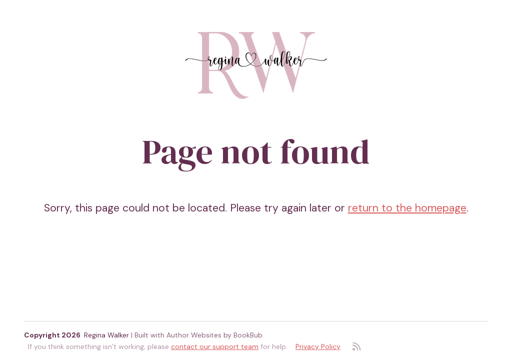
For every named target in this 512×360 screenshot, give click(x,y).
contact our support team (214, 346)
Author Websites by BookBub (214, 335)
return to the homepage (407, 208)
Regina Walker (106, 335)
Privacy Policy (318, 346)
